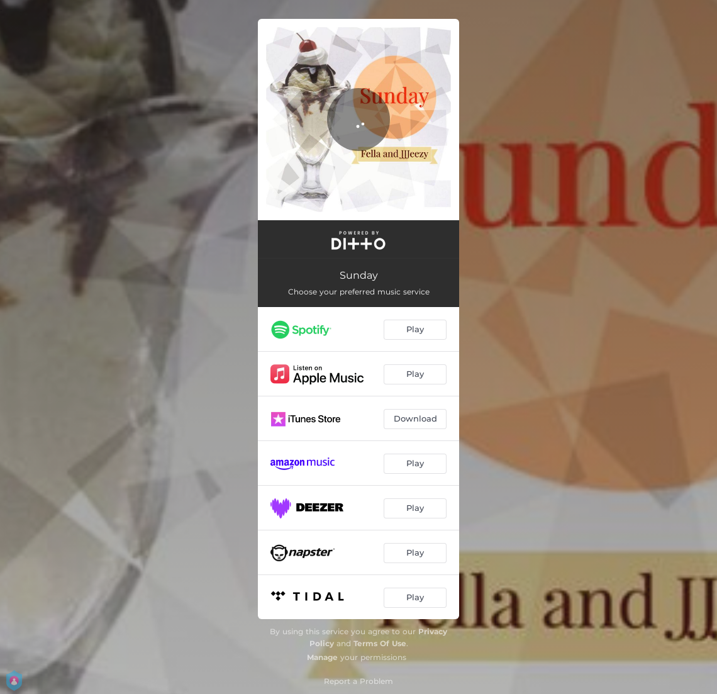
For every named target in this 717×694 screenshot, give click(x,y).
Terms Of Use (379, 643)
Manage (322, 657)
